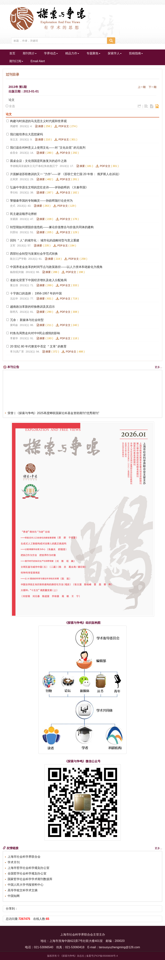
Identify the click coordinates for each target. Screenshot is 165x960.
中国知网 (14, 895)
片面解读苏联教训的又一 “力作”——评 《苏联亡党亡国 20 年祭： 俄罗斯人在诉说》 (65, 174)
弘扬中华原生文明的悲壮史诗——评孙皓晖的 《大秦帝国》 (49, 187)
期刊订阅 (16, 61)
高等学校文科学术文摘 (22, 890)
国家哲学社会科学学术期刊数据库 (30, 879)
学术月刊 (14, 862)
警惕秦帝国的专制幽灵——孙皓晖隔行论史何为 (41, 200)
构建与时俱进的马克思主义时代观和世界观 (38, 121)
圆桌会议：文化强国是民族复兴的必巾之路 (38, 160)
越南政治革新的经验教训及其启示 (32, 306)
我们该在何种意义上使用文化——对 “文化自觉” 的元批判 (47, 147)
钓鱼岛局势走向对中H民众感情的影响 (35, 333)
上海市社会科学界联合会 (24, 856)
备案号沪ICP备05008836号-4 (102, 955)
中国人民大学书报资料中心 (25, 884)
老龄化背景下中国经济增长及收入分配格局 (38, 280)
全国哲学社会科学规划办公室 (27, 873)
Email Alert (38, 61)
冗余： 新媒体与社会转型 (27, 319)
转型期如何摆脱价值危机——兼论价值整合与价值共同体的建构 (52, 227)
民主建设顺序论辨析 (23, 213)
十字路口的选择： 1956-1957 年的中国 (36, 293)
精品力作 (72, 53)
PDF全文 (64, 126)
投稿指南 (136, 53)
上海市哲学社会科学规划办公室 (28, 867)
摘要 (39, 126)
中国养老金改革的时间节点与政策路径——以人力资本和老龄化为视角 (56, 266)
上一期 (142, 87)
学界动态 (51, 53)
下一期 (152, 87)
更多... (158, 367)
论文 (12, 99)
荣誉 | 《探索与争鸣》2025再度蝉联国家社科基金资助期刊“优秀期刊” (53, 414)
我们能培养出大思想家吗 (26, 134)
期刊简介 (30, 53)
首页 (12, 53)
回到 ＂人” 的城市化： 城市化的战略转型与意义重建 (44, 240)
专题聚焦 (93, 53)
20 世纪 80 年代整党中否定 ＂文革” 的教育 (38, 346)
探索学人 (115, 53)
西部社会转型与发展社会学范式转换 (34, 253)
